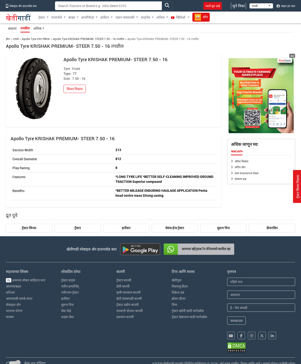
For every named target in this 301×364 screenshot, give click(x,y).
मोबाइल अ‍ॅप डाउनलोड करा (21, 6)
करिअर (10, 292)
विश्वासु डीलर (180, 286)
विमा (174, 304)
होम (8, 39)
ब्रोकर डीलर (179, 298)
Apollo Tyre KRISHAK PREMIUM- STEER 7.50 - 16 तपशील (88, 39)
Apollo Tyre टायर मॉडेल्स (36, 39)
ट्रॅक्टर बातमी (123, 280)
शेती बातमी (123, 286)
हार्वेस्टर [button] (104, 17)
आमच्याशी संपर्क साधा (19, 298)
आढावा (12, 28)
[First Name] (261, 282)
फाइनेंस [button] (145, 17)
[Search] (108, 5)
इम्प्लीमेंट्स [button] (87, 17)
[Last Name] (261, 295)
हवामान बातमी (125, 317)
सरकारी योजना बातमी (129, 310)
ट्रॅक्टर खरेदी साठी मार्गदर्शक (188, 310)
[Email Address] (261, 308)
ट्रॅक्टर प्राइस (68, 280)
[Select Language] (261, 6)
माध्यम (10, 317)
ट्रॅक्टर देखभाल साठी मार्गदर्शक (189, 317)
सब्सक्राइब (236, 320)
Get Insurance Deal (246, 173)
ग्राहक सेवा (67, 317)
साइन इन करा (286, 6)
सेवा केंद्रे (66, 310)
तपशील (25, 28)
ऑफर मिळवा (241, 161)
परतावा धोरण (14, 310)
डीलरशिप (272, 228)
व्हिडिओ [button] (178, 17)
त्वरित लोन (240, 167)
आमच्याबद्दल (13, 286)
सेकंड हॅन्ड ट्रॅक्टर (174, 228)
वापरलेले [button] (56, 17)
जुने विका (238, 6)
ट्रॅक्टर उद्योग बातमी (127, 304)
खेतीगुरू (177, 280)
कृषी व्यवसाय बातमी (128, 292)
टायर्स (16, 39)
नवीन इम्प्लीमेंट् (70, 286)
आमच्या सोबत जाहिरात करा (25, 280)
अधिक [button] (160, 17)
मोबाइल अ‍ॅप (13, 304)
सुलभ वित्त (223, 228)
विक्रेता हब (178, 292)
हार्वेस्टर (126, 228)
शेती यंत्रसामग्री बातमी (129, 298)
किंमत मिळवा (75, 89)
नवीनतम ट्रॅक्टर (70, 292)
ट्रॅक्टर (77, 228)
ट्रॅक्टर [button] (41, 17)
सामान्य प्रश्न (240, 179)
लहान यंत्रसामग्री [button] (125, 17)
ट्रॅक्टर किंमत (29, 228)
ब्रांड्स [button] (71, 17)
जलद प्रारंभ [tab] (236, 151)
